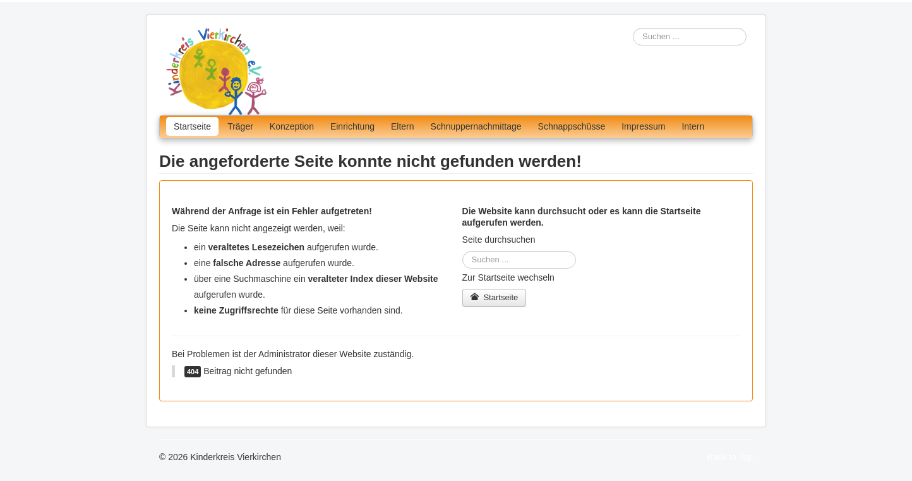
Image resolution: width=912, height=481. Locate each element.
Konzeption (292, 126)
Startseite (192, 126)
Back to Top (730, 457)
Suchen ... (462, 251)
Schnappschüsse (572, 126)
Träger (240, 126)
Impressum (643, 126)
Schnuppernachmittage (476, 126)
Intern (692, 126)
